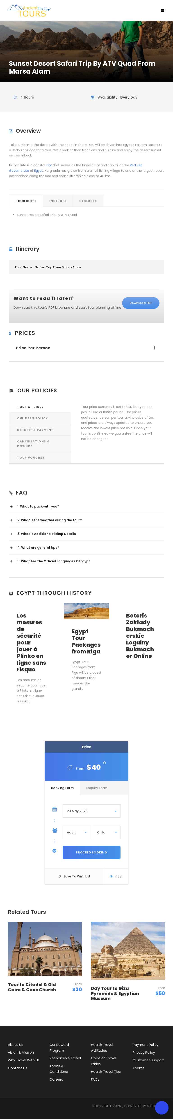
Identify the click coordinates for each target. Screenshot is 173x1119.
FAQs (95, 1079)
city (49, 165)
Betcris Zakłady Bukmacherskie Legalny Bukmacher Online (140, 636)
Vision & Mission (21, 1052)
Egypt (38, 170)
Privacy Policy (144, 1052)
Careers (56, 1079)
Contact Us (17, 1068)
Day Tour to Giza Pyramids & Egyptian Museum (115, 993)
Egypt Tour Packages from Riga (86, 641)
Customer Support (148, 1060)
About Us (15, 1044)
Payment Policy (145, 1044)
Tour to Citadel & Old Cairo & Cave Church (32, 987)
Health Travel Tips (106, 1071)
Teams (138, 1068)
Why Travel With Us (24, 1060)
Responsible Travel (65, 1058)
